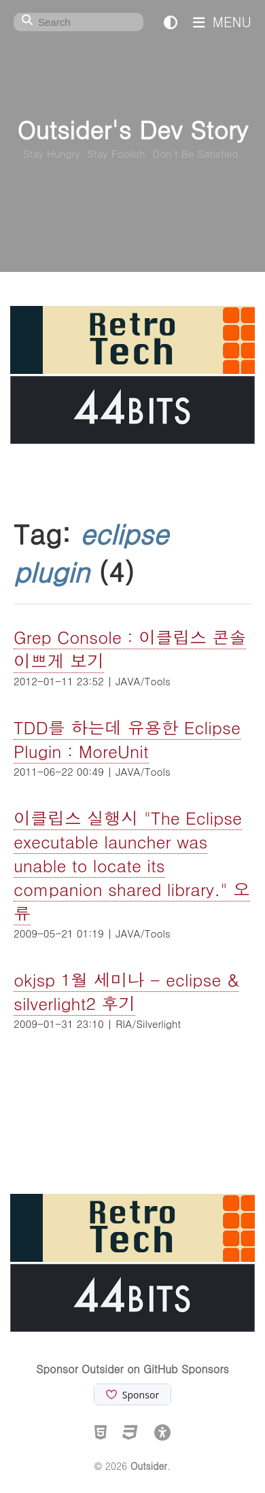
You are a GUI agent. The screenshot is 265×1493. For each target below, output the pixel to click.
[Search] (78, 22)
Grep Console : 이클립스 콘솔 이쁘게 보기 (130, 648)
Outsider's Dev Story (132, 128)
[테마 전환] (170, 21)
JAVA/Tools (143, 681)
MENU (222, 21)
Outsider (148, 1466)
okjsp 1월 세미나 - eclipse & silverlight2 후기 (126, 991)
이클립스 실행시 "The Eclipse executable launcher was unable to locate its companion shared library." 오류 (132, 865)
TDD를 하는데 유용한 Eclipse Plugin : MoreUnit (127, 739)
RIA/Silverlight (148, 1023)
